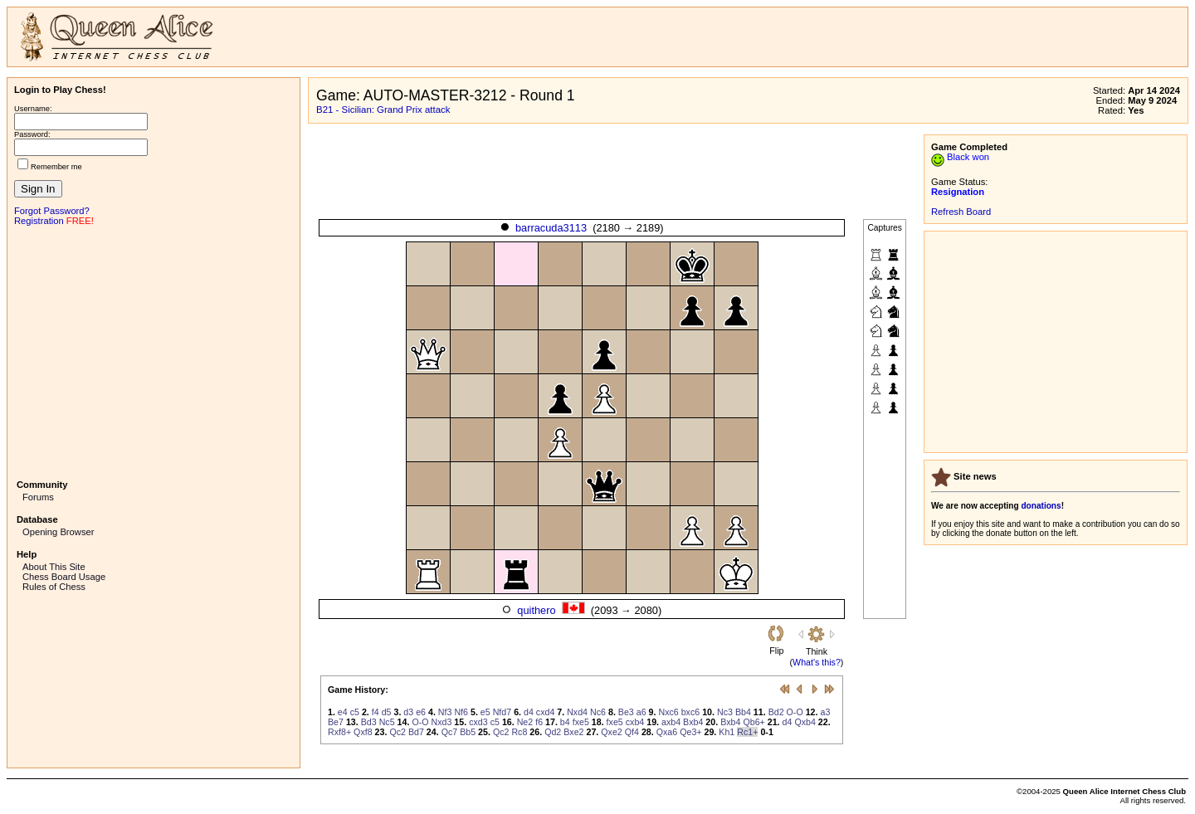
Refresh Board (961, 212)
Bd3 (369, 722)
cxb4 (635, 722)
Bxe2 (573, 732)
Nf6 (461, 712)
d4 (529, 712)
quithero (536, 610)
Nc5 (387, 722)
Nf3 (445, 712)
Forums (38, 497)
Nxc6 (668, 712)
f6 (539, 722)
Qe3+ (690, 732)
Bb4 (743, 712)
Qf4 (632, 732)
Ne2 (525, 722)
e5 (485, 712)
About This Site (53, 567)
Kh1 (726, 732)
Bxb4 (693, 722)
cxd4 (545, 712)
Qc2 (397, 732)
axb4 (670, 722)
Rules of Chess (53, 587)
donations (1041, 505)
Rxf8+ (339, 732)
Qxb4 (804, 722)
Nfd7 (502, 712)
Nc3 (725, 712)
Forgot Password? (52, 211)
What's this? (817, 662)
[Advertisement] (153, 351)
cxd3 (478, 722)
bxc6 (690, 712)
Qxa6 (666, 732)
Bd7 (416, 732)
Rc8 (519, 732)
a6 (641, 712)
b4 (565, 722)
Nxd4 (577, 712)
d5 (387, 712)
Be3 (626, 712)
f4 (375, 712)
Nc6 (598, 712)
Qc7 (449, 732)
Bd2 (776, 712)
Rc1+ (747, 732)
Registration (39, 221)
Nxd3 (442, 722)
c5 (354, 712)
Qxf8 (363, 732)
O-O (795, 712)
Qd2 (552, 732)
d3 (408, 712)
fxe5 (581, 722)
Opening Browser (58, 532)
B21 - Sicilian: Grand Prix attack (383, 110)
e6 (421, 712)
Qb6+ (753, 722)
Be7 (336, 722)
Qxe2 (611, 732)
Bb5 (468, 732)
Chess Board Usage (63, 577)
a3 (825, 712)
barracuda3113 (551, 228)
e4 (343, 712)
